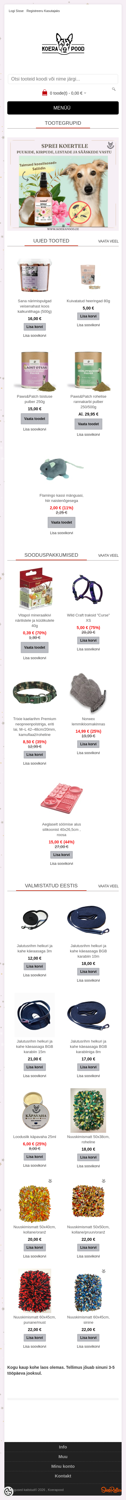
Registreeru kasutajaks (43, 11)
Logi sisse (16, 11)
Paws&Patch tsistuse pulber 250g (34, 399)
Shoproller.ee (111, 1490)
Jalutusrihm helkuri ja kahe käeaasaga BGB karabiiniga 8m (88, 1046)
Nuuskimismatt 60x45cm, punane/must (34, 1320)
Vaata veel (108, 241)
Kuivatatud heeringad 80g (88, 301)
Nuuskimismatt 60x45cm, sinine (88, 1320)
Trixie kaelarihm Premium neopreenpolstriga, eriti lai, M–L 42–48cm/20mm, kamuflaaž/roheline (34, 727)
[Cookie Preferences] (8, 1492)
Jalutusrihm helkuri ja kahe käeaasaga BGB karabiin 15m (34, 1046)
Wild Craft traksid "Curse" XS (88, 618)
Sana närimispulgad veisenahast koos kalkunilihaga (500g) (34, 306)
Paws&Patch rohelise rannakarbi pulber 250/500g (88, 401)
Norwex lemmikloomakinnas (88, 721)
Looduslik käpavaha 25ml (34, 1137)
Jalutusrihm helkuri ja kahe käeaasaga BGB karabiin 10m (88, 951)
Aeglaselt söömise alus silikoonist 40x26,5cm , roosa (61, 829)
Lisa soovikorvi (34, 336)
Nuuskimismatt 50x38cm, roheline (88, 1139)
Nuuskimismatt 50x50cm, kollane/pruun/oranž (88, 1229)
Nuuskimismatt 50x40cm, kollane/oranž (34, 1229)
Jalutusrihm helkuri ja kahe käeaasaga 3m (34, 948)
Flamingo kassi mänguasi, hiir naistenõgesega (61, 498)
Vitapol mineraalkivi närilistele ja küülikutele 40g (34, 620)
